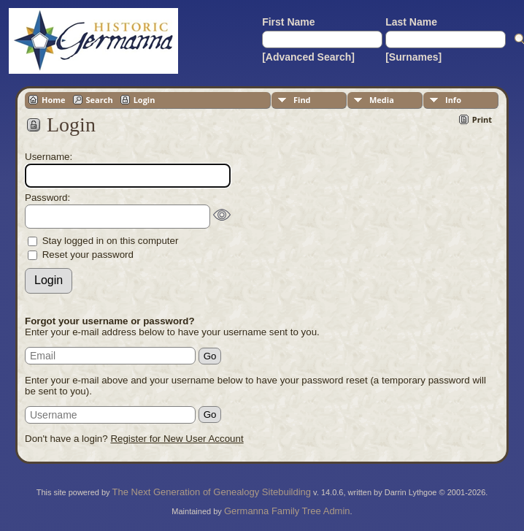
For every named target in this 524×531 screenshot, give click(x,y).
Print (482, 119)
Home (54, 99)
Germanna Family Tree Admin (287, 510)
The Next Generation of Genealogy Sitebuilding (211, 491)
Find (302, 99)
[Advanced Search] (308, 57)
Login (144, 99)
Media (381, 99)
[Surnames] (413, 57)
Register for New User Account (176, 438)
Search (99, 99)
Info (453, 99)
